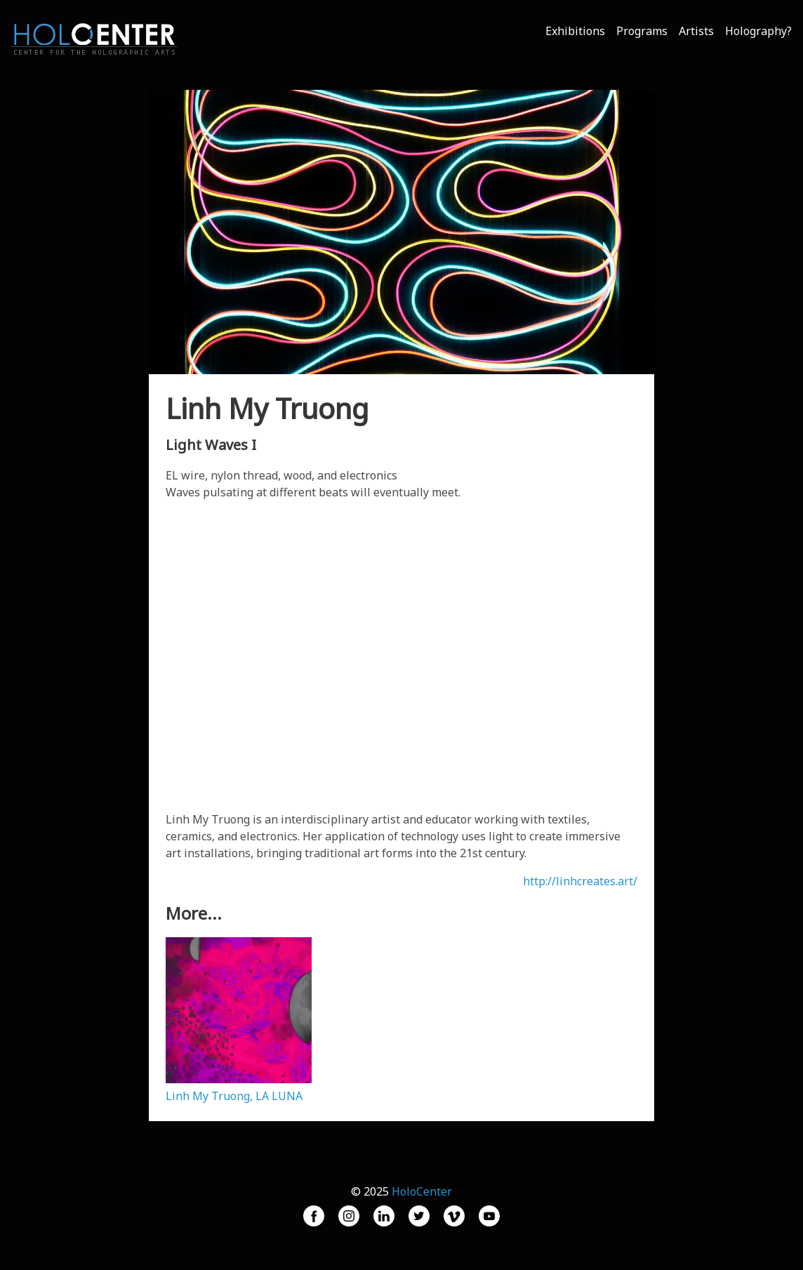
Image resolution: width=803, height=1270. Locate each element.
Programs (642, 31)
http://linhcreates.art (578, 881)
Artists (696, 31)
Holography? (758, 31)
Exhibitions (575, 31)
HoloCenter (422, 1191)
